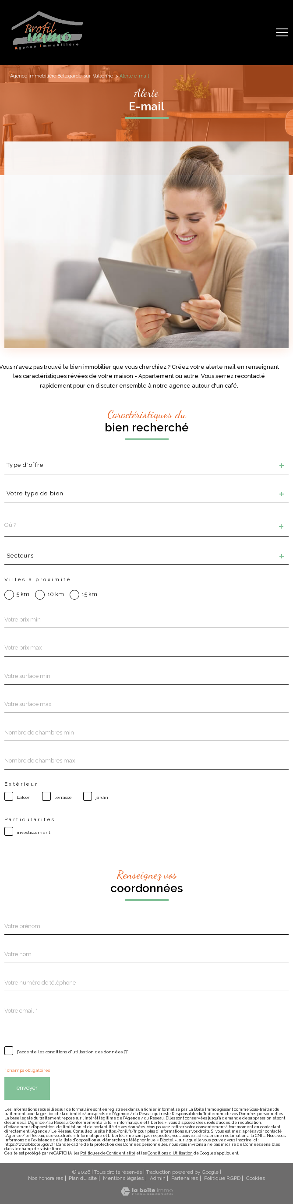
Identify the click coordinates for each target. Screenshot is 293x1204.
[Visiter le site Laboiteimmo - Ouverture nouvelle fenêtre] (146, 1193)
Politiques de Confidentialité (107, 1153)
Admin (158, 1178)
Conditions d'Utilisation (170, 1153)
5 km (22, 594)
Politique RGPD (222, 1178)
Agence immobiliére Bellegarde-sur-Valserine (61, 76)
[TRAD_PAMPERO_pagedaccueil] (47, 49)
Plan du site (83, 1178)
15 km (89, 594)
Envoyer (27, 1087)
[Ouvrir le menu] (282, 33)
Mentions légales (123, 1178)
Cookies (255, 1178)
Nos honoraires (45, 1178)
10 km (55, 594)
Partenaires (184, 1178)
